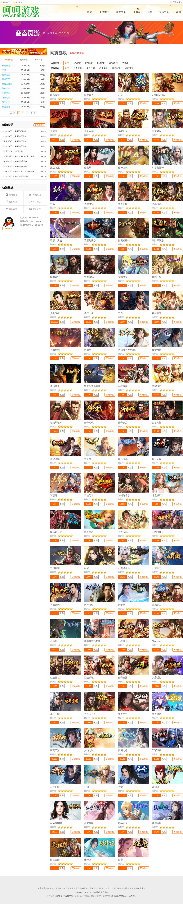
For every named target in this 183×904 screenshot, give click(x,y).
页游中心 (104, 12)
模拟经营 (116, 68)
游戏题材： (56, 68)
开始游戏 (76, 103)
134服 (42, 88)
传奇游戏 (77, 68)
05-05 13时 (25, 65)
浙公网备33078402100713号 (123, 896)
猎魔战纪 (6, 65)
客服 (178, 12)
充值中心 (164, 12)
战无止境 (6, 102)
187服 (42, 97)
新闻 (149, 12)
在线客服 (8, 228)
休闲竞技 (129, 68)
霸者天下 (6, 79)
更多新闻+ (39, 125)
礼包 (62, 103)
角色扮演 (90, 68)
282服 (42, 75)
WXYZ (125, 63)
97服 (43, 70)
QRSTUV (113, 63)
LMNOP (101, 63)
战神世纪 (6, 88)
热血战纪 (6, 107)
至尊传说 (6, 93)
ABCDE (77, 63)
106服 (42, 84)
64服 (43, 79)
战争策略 (103, 68)
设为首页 (6, 2)
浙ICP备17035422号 (64, 896)
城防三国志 (7, 84)
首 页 (90, 12)
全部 (67, 63)
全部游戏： (56, 63)
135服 (42, 93)
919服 (42, 65)
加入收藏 (18, 2)
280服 (42, 107)
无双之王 (6, 75)
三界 (4, 70)
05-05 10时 (25, 70)
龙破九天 (6, 97)
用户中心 (121, 12)
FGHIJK (89, 63)
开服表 (136, 12)
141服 (42, 102)
